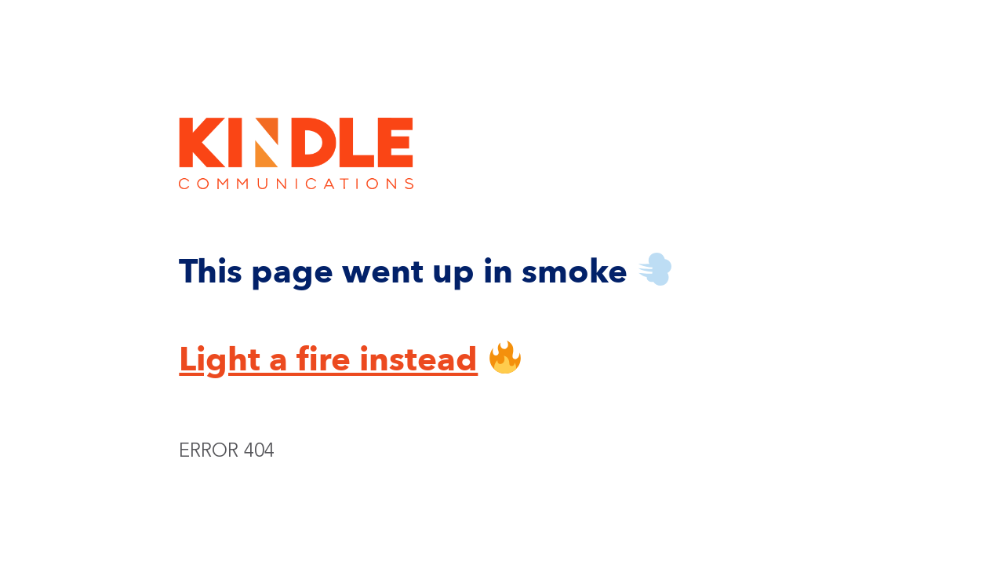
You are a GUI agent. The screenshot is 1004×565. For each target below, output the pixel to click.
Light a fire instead (328, 359)
